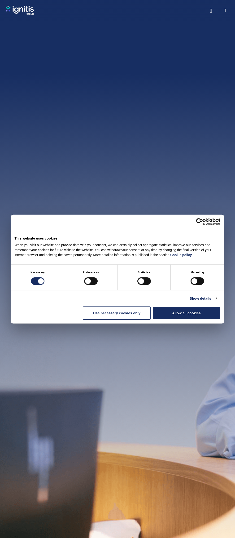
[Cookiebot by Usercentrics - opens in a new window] (199, 221)
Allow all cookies (186, 313)
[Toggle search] (211, 10)
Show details (200, 298)
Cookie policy (181, 255)
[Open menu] (225, 10)
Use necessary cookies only (116, 313)
